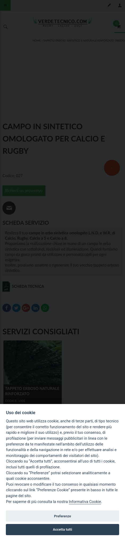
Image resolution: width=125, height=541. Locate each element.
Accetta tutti (62, 529)
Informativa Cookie (85, 502)
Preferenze (62, 516)
